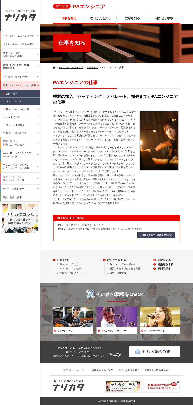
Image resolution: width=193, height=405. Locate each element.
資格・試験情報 (118, 273)
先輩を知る (132, 18)
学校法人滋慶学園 (127, 370)
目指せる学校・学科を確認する (157, 235)
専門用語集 (164, 268)
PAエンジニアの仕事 (70, 268)
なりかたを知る (100, 18)
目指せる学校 (164, 18)
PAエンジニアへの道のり (123, 264)
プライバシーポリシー (74, 370)
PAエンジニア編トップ (71, 67)
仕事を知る (68, 18)
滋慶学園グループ (101, 370)
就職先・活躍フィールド (72, 273)
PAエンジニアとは (69, 264)
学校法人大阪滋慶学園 (156, 370)
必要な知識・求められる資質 (125, 268)
